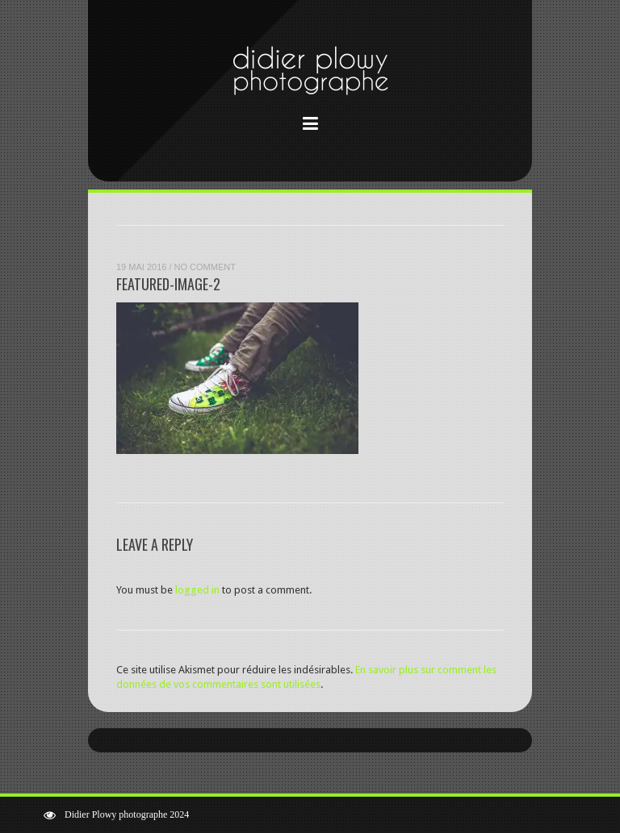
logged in (197, 590)
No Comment (205, 267)
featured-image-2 (168, 283)
